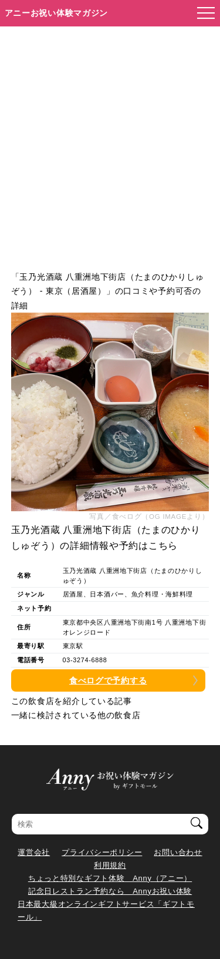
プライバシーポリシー (102, 852)
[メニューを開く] (202, 13)
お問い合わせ (178, 852)
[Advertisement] (110, 142)
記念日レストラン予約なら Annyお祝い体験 (110, 891)
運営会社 (34, 852)
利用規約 (110, 865)
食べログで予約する (108, 680)
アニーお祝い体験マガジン (57, 13)
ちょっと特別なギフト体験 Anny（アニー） (110, 878)
